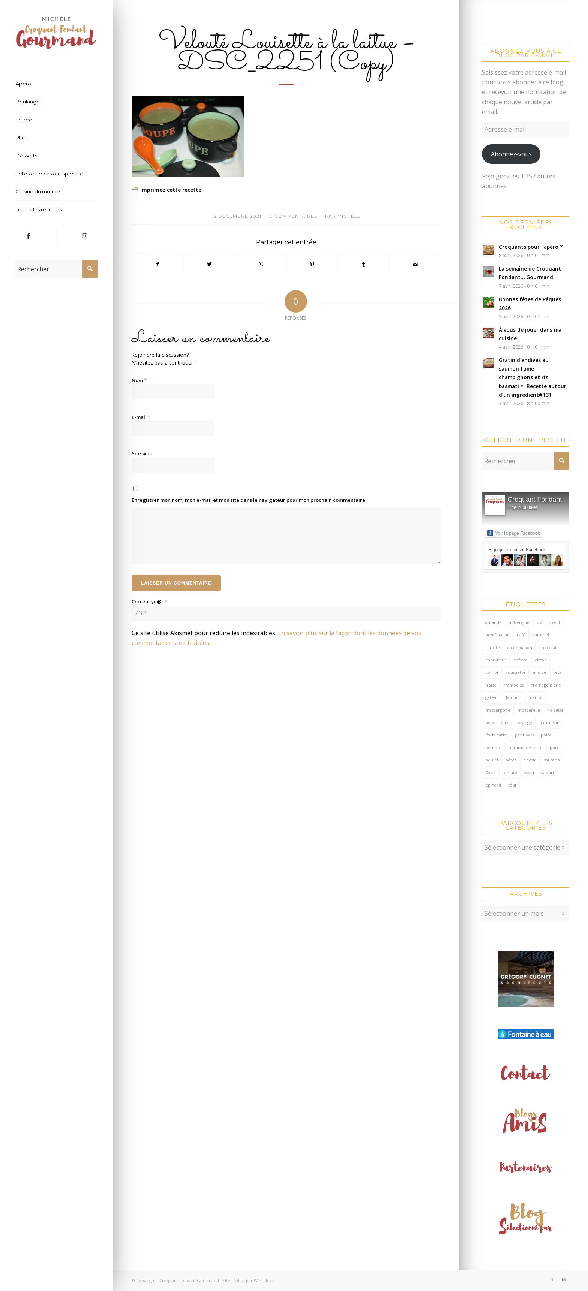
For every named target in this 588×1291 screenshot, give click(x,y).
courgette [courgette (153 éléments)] (515, 672)
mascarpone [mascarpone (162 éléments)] (497, 710)
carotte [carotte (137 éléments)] (492, 647)
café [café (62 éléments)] (521, 634)
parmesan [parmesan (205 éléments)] (549, 722)
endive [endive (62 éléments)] (539, 672)
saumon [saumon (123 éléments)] (552, 760)
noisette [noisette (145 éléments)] (555, 710)
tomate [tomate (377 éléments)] (509, 772)
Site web (142, 453)
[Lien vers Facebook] (28, 235)
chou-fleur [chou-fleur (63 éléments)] (495, 660)
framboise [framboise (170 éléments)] (514, 685)
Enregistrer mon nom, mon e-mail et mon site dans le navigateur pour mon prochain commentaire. (249, 500)
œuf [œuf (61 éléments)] (512, 785)
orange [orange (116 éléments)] (525, 722)
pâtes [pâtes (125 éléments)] (511, 760)
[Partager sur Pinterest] (312, 264)
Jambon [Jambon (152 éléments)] (513, 697)
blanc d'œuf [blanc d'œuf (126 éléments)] (548, 622)
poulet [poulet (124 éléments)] (491, 760)
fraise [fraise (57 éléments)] (490, 685)
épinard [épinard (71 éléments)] (493, 785)
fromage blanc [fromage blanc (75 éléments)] (546, 685)
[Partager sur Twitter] (209, 264)
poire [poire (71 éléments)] (546, 735)
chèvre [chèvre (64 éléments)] (520, 660)
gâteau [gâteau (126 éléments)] (492, 697)
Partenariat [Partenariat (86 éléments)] (496, 735)
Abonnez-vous (511, 154)
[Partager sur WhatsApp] (260, 264)
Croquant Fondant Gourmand (189, 1280)
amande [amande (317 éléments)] (493, 622)
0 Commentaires (293, 216)
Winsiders (263, 1280)
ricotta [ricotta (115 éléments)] (530, 760)
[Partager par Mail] (415, 264)
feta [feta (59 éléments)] (557, 672)
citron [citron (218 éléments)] (541, 660)
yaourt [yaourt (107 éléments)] (547, 772)
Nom (139, 380)
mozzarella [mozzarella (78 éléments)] (529, 710)
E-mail (141, 417)
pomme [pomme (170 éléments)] (493, 747)
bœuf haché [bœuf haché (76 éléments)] (497, 634)
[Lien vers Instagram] (84, 235)
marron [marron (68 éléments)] (536, 697)
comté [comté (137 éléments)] (491, 672)
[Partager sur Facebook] (157, 264)
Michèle (349, 216)
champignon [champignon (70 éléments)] (519, 647)
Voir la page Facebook (513, 533)
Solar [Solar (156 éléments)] (490, 772)
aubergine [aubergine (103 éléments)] (519, 622)
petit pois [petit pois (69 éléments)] (524, 735)
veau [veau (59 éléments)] (529, 772)
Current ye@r (149, 601)
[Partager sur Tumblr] (363, 264)
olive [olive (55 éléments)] (506, 722)
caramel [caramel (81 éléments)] (540, 634)
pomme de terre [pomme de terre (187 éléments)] (525, 747)
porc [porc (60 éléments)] (554, 747)
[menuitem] (56, 84)
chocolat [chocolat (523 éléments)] (547, 647)
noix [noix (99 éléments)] (489, 722)
